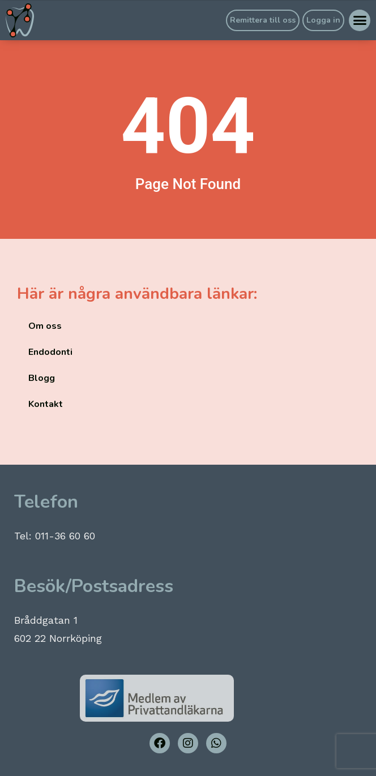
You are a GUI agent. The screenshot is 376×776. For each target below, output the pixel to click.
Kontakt (45, 404)
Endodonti (50, 352)
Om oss (45, 326)
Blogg (41, 378)
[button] (359, 20)
